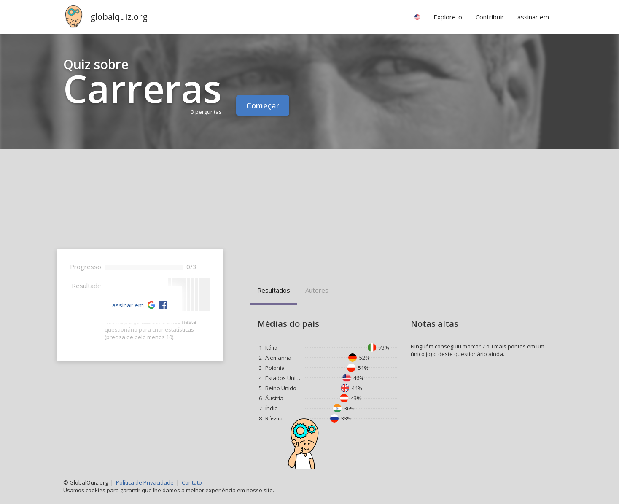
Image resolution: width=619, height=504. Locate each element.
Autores (316, 290)
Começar (262, 105)
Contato (192, 482)
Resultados (273, 290)
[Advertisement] (309, 213)
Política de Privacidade (145, 482)
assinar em (128, 305)
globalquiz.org (119, 16)
